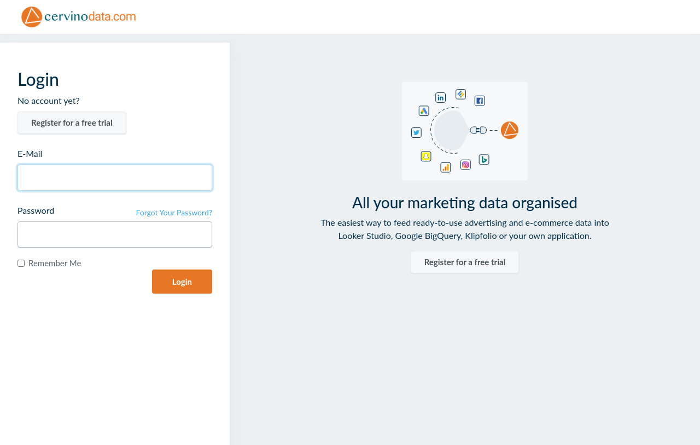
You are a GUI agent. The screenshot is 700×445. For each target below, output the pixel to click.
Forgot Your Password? (174, 212)
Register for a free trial (72, 122)
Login (182, 281)
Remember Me (54, 263)
